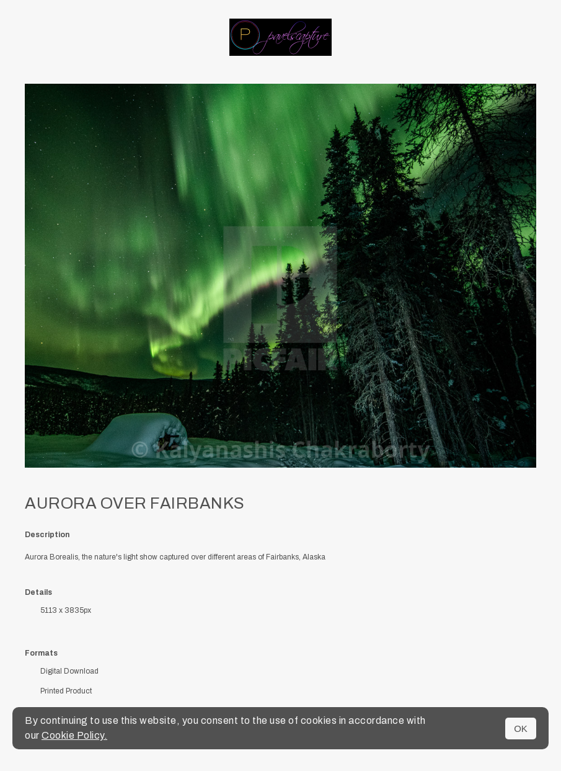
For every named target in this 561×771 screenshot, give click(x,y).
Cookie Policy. (74, 735)
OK (521, 728)
